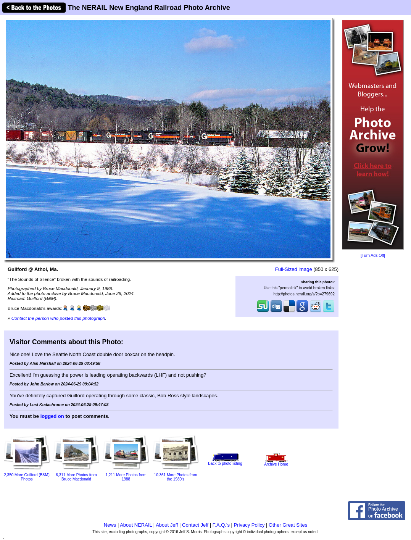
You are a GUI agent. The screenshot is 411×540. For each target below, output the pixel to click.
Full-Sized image (293, 269)
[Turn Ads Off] (373, 255)
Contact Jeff (195, 525)
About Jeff (167, 525)
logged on (52, 416)
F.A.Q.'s (221, 525)
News (110, 525)
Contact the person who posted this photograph (58, 318)
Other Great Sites (288, 525)
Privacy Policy (249, 525)
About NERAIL (136, 525)
